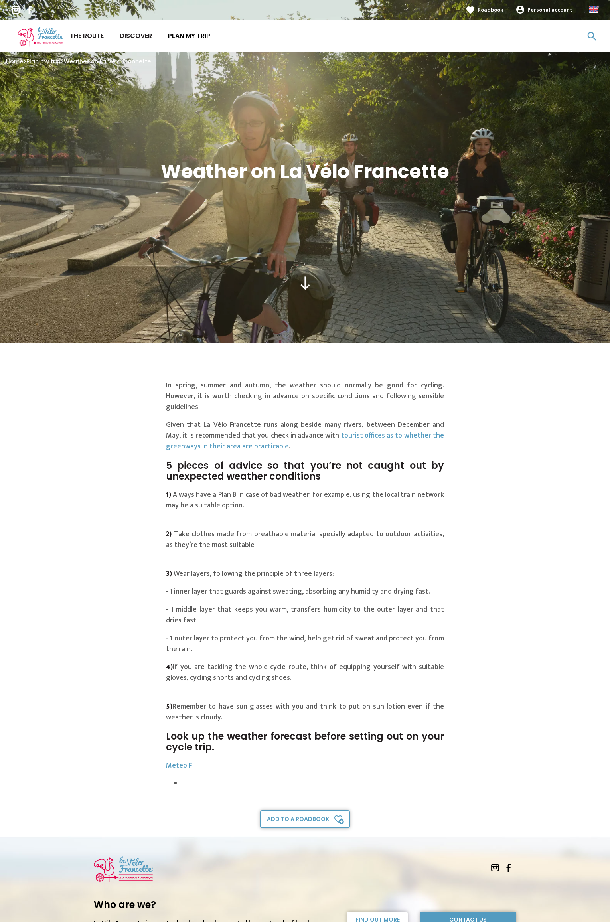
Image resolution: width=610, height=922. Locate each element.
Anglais (593, 9)
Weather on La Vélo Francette (107, 61)
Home (14, 61)
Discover (136, 35)
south (305, 283)
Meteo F (179, 766)
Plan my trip (189, 35)
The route (87, 35)
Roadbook (490, 9)
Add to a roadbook (298, 819)
